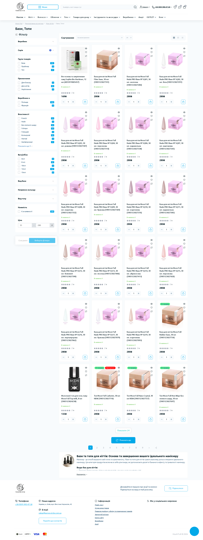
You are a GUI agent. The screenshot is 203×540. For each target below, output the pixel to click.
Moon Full (18, 23)
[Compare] (86, 56)
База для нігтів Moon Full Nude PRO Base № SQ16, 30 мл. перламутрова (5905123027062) (73, 336)
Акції (141, 17)
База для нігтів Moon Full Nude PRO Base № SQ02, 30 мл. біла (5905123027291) (171, 79)
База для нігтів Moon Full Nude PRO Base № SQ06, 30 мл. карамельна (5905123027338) (139, 144)
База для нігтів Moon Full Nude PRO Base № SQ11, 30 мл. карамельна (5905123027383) (171, 208)
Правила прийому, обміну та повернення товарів (113, 511)
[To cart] (85, 102)
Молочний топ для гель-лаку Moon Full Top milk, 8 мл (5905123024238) (74, 398)
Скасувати (23, 240)
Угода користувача (102, 508)
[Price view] (182, 37)
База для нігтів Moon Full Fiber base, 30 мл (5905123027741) (105, 79)
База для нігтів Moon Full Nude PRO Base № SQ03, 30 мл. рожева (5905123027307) (74, 143)
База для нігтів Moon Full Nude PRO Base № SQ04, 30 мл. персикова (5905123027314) (106, 144)
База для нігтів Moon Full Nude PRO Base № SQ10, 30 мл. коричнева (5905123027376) (139, 208)
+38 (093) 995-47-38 (23, 504)
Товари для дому (81, 17)
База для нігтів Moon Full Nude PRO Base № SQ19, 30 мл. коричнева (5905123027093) (139, 336)
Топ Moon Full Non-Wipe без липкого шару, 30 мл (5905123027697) (171, 398)
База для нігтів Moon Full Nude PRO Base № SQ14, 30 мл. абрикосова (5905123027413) (139, 272)
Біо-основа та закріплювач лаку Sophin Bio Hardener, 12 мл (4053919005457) (73, 79)
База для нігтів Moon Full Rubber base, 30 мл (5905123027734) (170, 335)
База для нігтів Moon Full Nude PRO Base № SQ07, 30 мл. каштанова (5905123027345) (171, 144)
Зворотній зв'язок (102, 514)
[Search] (135, 7)
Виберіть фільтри (42, 240)
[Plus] (73, 102)
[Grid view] (174, 37)
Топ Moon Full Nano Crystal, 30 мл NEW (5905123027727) (140, 397)
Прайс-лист (99, 505)
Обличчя (55, 17)
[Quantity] (68, 101)
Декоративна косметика (34, 23)
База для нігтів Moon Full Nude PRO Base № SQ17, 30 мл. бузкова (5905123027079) (107, 335)
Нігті (30, 17)
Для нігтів (50, 23)
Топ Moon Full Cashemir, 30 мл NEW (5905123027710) (107, 397)
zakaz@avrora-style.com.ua (50, 513)
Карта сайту (99, 518)
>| (156, 447)
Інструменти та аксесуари (106, 17)
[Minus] (63, 102)
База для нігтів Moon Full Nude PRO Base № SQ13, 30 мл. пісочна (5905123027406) (107, 271)
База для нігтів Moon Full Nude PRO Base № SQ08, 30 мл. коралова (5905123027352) (73, 208)
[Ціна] (25, 225)
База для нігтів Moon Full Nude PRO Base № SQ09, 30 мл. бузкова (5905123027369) (107, 207)
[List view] (178, 37)
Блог (161, 17)
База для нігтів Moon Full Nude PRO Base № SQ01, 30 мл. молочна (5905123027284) (139, 80)
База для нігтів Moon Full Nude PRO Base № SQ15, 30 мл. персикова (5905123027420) (171, 272)
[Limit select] (129, 37)
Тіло (66, 17)
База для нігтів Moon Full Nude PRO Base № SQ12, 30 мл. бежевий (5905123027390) (73, 272)
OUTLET (150, 17)
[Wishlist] (86, 52)
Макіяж (19, 17)
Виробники (128, 17)
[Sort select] (100, 37)
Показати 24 (123, 430)
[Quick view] (86, 48)
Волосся (42, 17)
